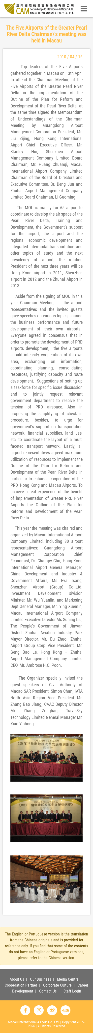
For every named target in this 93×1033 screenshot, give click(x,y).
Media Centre (68, 979)
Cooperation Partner (21, 985)
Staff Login (72, 991)
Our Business (40, 979)
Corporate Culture (57, 985)
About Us (17, 979)
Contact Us (48, 991)
